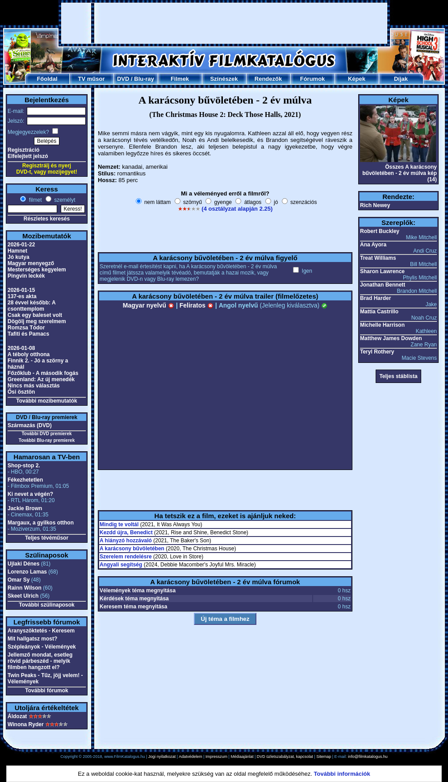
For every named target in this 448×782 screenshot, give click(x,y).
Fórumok (312, 78)
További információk (342, 773)
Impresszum (216, 756)
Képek (356, 78)
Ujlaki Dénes (23, 564)
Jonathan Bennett (382, 285)
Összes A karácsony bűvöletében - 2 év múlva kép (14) (399, 173)
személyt (64, 200)
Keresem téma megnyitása (133, 606)
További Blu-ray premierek (47, 440)
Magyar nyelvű (148, 305)
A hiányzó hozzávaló (126, 540)
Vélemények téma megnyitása (138, 590)
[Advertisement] (114, 23)
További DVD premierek (46, 433)
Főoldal (47, 78)
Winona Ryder (26, 724)
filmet (34, 200)
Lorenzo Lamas (27, 572)
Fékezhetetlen (25, 480)
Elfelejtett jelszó (28, 156)
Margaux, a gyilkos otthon (41, 523)
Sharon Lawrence (382, 271)
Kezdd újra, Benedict (126, 532)
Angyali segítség (121, 565)
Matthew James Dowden (391, 338)
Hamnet (17, 251)
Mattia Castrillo (379, 311)
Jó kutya (18, 257)
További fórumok (46, 690)
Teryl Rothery (377, 352)
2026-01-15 (21, 290)
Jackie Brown (25, 508)
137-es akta (22, 296)
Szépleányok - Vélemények (42, 647)
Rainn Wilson (25, 588)
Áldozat (17, 716)
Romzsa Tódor (26, 327)
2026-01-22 (21, 244)
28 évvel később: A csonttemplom (31, 305)
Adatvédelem (190, 756)
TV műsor (91, 78)
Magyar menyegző (31, 263)
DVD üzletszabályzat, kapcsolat (285, 756)
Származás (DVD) (30, 425)
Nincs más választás (34, 386)
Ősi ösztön (21, 392)
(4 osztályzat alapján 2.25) (236, 208)
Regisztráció (23, 150)
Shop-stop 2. (24, 465)
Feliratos (197, 305)
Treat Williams (378, 258)
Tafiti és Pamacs (28, 334)
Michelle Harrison (382, 325)
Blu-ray (144, 78)
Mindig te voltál (119, 524)
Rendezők (268, 78)
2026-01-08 (21, 348)
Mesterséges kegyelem (37, 269)
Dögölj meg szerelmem (37, 321)
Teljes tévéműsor (46, 538)
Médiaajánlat (241, 756)
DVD (123, 78)
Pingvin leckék (26, 276)
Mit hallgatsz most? (32, 639)
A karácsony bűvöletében (132, 548)
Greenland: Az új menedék (41, 379)
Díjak (401, 78)
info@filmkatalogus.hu (368, 756)
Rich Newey (375, 205)
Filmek (180, 78)
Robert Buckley (379, 231)
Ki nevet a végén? (30, 494)
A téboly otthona (29, 354)
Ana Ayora (373, 244)
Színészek (224, 78)
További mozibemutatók (46, 401)
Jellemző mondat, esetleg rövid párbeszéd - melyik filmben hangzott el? (40, 661)
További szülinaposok (46, 605)
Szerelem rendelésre (126, 556)
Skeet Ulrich (23, 596)
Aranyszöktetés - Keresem (41, 631)
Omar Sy (18, 580)
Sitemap (323, 756)
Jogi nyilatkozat (162, 756)
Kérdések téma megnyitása (134, 598)
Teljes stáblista (398, 376)
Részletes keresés (47, 219)
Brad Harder (375, 298)
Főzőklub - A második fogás (43, 373)
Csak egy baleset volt (35, 315)
